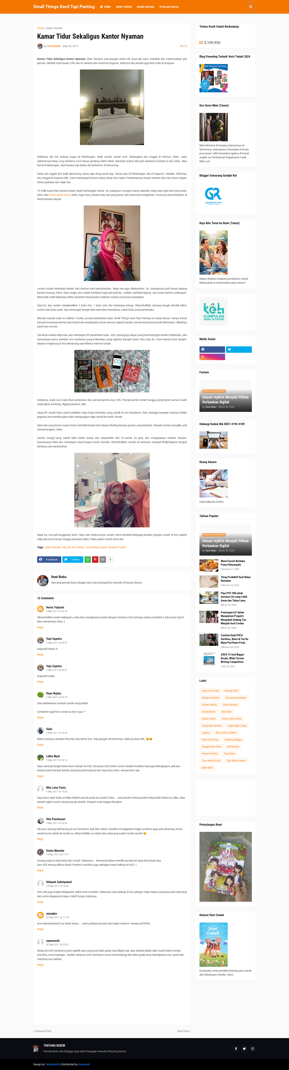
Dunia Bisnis (208, 711)
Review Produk (117, 547)
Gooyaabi (84, 1064)
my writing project (96, 547)
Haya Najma (53, 693)
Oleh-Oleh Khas (210, 739)
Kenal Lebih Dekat (231, 718)
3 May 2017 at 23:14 (56, 760)
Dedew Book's (209, 704)
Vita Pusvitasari (55, 819)
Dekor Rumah (55, 28)
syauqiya (51, 913)
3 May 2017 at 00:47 (56, 643)
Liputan (206, 732)
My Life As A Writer (73, 547)
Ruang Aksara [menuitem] (145, 6)
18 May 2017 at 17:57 (57, 854)
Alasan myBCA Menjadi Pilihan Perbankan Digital (225, 399)
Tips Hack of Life (211, 760)
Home (40, 28)
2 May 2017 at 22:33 (56, 611)
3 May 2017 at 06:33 (56, 697)
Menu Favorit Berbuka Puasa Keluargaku (233, 563)
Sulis (49, 729)
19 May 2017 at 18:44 (57, 886)
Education (226, 711)
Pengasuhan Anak (211, 746)
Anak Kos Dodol (210, 690)
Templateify (52, 1064)
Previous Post (43, 1031)
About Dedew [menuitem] (124, 6)
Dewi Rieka (58, 577)
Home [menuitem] (105, 6)
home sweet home (60, 194)
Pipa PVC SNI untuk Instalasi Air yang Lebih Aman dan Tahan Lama (234, 596)
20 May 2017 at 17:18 (57, 917)
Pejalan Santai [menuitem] (169, 6)
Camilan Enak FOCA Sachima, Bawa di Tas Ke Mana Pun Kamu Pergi (234, 639)
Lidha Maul (53, 756)
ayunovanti (53, 941)
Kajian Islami (209, 718)
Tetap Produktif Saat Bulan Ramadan (236, 579)
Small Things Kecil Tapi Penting (64, 6)
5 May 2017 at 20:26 (56, 823)
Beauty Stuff (231, 690)
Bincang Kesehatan (236, 697)
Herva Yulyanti (55, 607)
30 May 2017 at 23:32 (57, 944)
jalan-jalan (207, 767)
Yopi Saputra (54, 639)
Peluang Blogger (233, 739)
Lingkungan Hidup (237, 725)
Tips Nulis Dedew (235, 760)
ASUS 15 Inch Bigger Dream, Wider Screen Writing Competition (232, 658)
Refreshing (233, 746)
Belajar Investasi (211, 697)
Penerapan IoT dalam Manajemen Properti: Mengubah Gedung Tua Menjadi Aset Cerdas (233, 618)
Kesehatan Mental (211, 725)
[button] (251, 7)
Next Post (183, 1031)
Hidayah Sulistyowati (59, 882)
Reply (40, 627)
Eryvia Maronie (55, 850)
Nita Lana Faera (56, 787)
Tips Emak (229, 753)
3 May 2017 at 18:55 (56, 733)
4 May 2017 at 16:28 (56, 791)
